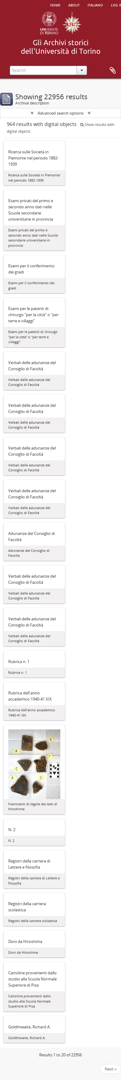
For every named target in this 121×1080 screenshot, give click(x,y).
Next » (110, 1069)
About (74, 4)
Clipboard (112, 70)
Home (55, 4)
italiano (95, 4)
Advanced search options (61, 113)
